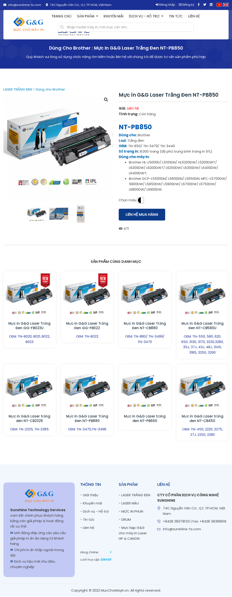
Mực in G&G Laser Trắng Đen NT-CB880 (145, 325)
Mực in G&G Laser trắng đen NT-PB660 (145, 418)
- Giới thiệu (89, 495)
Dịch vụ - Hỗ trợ (144, 16)
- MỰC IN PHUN (131, 511)
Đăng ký (186, 4)
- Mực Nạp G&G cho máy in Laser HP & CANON (133, 533)
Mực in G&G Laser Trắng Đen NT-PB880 (87, 418)
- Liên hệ (87, 528)
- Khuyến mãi (91, 503)
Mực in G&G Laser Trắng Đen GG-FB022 (87, 325)
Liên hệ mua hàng (142, 214)
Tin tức (176, 16)
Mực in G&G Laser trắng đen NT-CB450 (202, 418)
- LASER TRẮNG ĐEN (134, 495)
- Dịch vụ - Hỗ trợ (94, 511)
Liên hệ (194, 16)
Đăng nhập (165, 4)
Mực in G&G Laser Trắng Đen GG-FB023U (29, 325)
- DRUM (125, 520)
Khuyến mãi (113, 16)
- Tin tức (87, 520)
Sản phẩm (85, 16)
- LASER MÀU (129, 503)
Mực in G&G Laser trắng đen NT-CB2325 (29, 418)
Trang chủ (61, 16)
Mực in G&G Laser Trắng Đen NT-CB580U (202, 325)
